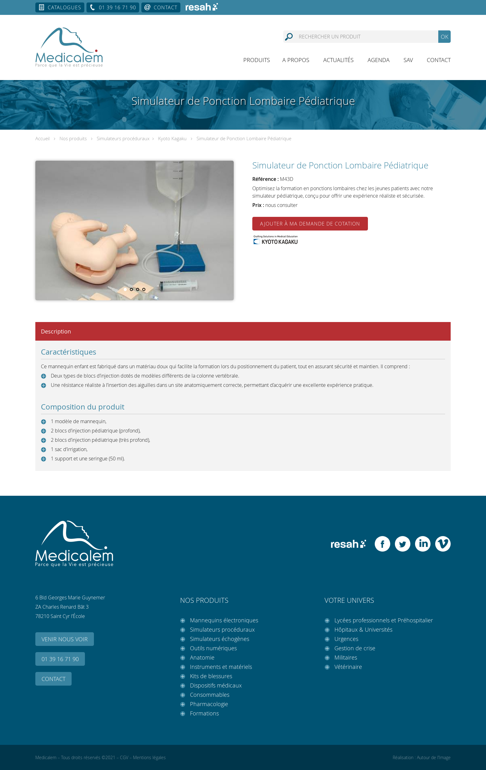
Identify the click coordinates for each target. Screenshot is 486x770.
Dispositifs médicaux (216, 685)
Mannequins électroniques (224, 620)
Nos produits (73, 138)
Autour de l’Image (434, 757)
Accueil (42, 138)
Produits (256, 60)
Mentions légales (149, 757)
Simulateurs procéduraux (123, 138)
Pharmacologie (209, 704)
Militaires (345, 657)
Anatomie (202, 657)
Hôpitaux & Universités (363, 629)
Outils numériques (213, 648)
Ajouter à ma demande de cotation (310, 223)
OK (444, 36)
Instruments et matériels (221, 666)
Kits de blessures (211, 676)
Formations (204, 713)
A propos (295, 60)
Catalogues (64, 7)
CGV (124, 757)
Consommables (209, 694)
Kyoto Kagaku (172, 138)
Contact (165, 7)
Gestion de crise (354, 648)
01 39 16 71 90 (117, 7)
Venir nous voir (65, 639)
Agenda (379, 60)
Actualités (338, 60)
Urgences (346, 638)
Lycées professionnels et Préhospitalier (383, 620)
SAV (408, 60)
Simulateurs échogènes (219, 638)
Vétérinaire (348, 666)
